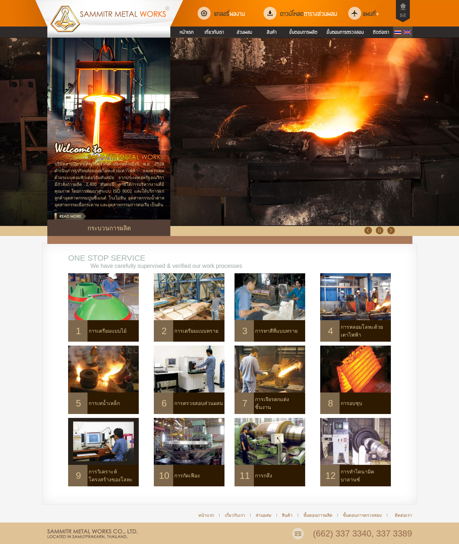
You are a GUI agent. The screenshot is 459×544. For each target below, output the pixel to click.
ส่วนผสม (263, 515)
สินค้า (289, 515)
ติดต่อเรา (403, 515)
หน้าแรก (206, 515)
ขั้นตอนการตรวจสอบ (362, 515)
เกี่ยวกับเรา (235, 515)
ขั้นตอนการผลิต (317, 515)
